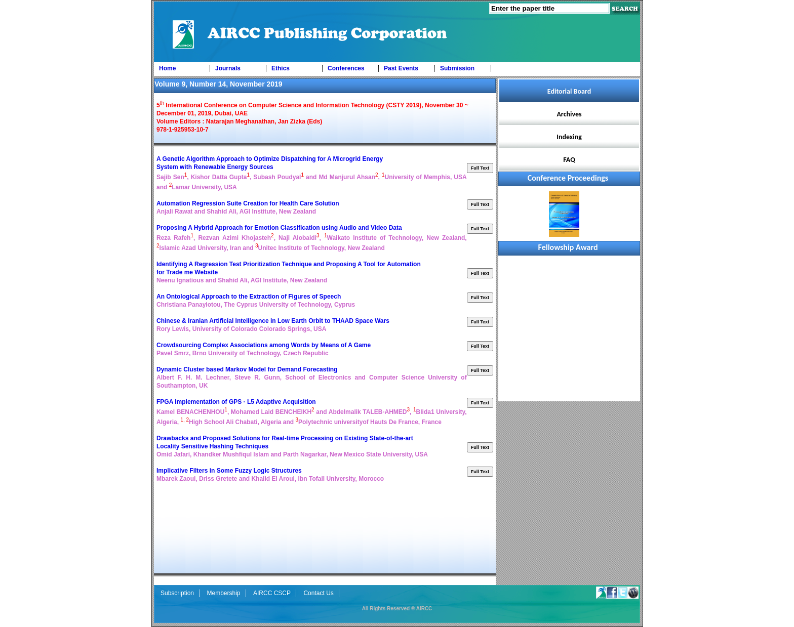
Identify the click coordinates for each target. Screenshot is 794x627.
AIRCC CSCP (272, 593)
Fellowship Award (568, 247)
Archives (569, 114)
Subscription (177, 593)
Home (167, 68)
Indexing (569, 137)
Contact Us (318, 593)
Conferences (346, 68)
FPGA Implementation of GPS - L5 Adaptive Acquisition (236, 401)
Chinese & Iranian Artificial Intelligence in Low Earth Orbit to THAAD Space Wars (272, 320)
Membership (224, 593)
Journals (228, 68)
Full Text (480, 168)
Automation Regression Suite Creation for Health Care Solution (248, 203)
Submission (457, 68)
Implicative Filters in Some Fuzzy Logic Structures (229, 470)
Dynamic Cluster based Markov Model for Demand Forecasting (247, 369)
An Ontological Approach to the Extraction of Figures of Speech (249, 296)
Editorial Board (569, 91)
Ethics (280, 68)
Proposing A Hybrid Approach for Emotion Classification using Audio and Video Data (279, 227)
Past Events (401, 68)
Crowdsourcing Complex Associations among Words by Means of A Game (263, 345)
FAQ (569, 159)
